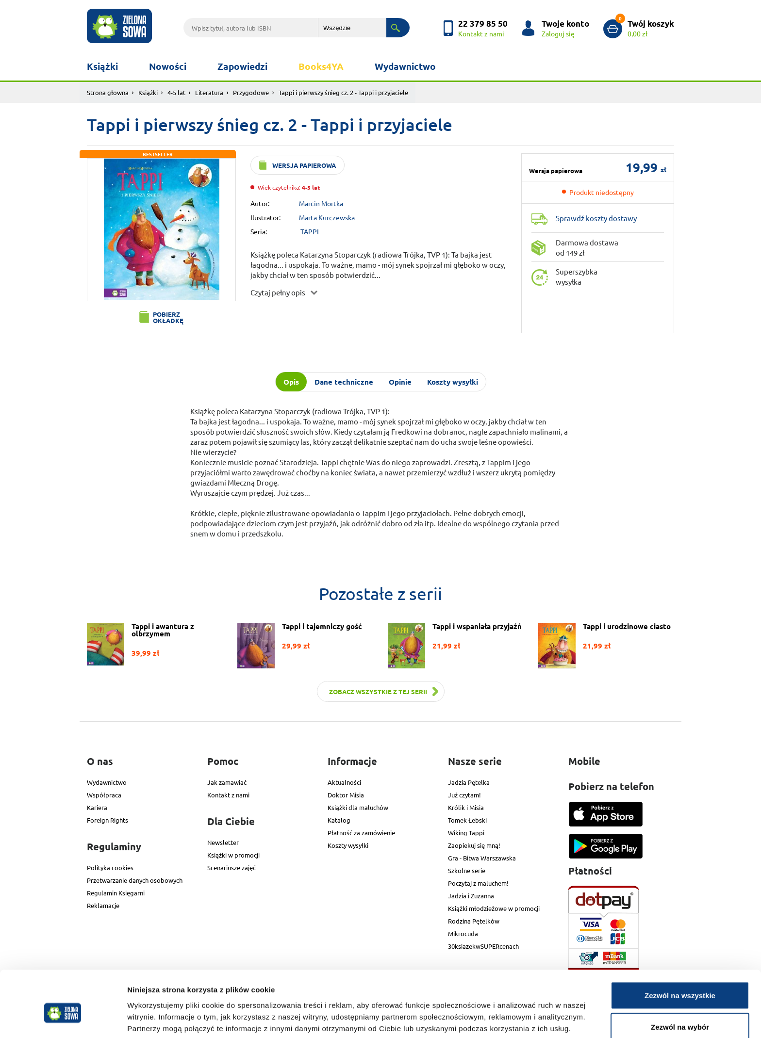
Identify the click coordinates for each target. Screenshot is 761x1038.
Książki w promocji (233, 855)
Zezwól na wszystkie (680, 948)
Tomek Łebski (467, 820)
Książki (102, 66)
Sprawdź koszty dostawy (596, 218)
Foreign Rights (107, 820)
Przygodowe (251, 92)
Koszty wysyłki (348, 845)
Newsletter (223, 842)
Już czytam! (464, 795)
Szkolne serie (466, 870)
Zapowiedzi (242, 66)
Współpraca (104, 795)
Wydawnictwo (405, 66)
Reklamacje (103, 905)
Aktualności (344, 782)
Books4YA (321, 66)
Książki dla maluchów (358, 807)
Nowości (167, 66)
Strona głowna (108, 92)
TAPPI (309, 231)
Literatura (209, 92)
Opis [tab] (291, 382)
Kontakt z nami (228, 795)
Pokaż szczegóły (518, 1013)
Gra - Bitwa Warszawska (482, 858)
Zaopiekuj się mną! (474, 845)
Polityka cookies (110, 867)
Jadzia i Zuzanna (471, 896)
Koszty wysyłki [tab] (452, 382)
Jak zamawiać (227, 782)
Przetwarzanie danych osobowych (134, 880)
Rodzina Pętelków (473, 921)
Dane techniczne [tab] (343, 382)
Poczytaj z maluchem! (478, 883)
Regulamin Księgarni (116, 893)
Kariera (97, 807)
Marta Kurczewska (327, 217)
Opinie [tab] (400, 382)
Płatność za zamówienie (361, 832)
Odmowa (679, 1012)
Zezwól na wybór (680, 980)
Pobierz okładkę (168, 317)
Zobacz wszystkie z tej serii (378, 691)
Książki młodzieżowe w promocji (494, 908)
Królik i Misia (466, 807)
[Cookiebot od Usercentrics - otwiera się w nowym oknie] (62, 1019)
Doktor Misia (346, 795)
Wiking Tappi (466, 832)
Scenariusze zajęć (231, 867)
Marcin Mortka (321, 203)
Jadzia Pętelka (469, 782)
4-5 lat (176, 92)
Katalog (339, 820)
